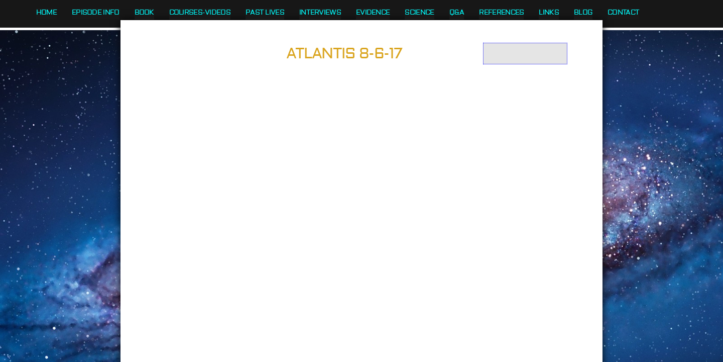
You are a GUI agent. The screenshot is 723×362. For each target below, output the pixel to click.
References (501, 12)
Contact (623, 12)
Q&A (456, 12)
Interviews (320, 12)
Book (144, 12)
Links (549, 12)
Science (419, 12)
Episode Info (95, 12)
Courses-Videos (199, 12)
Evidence (373, 12)
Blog (583, 12)
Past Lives (265, 12)
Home (46, 12)
